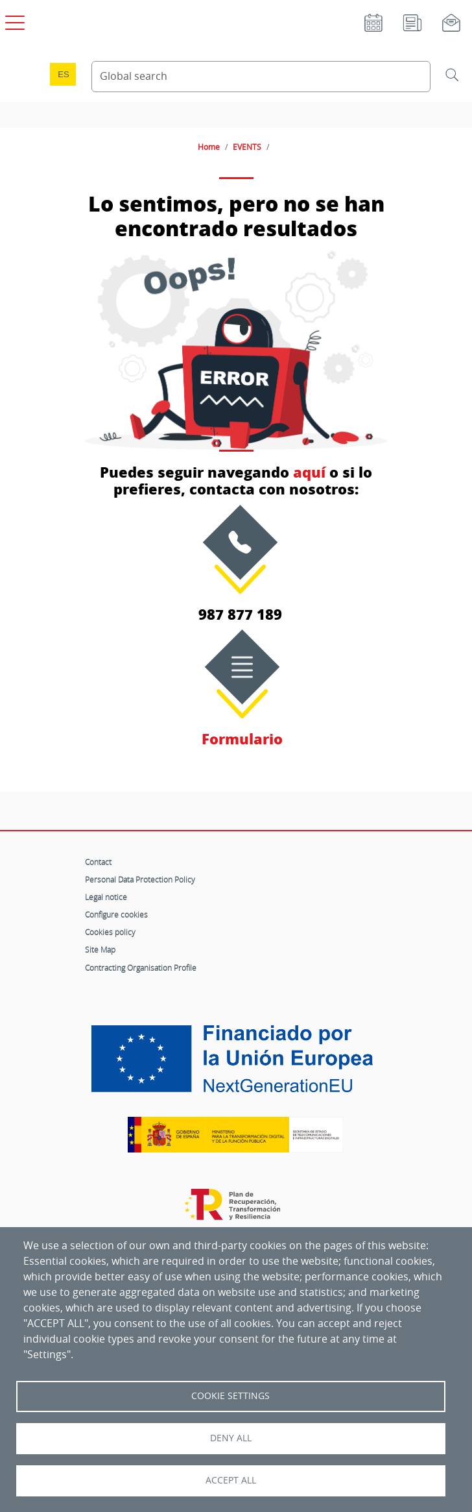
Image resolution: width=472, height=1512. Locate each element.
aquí (309, 471)
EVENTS (247, 146)
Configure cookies (116, 914)
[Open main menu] (13, 20)
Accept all (231, 1480)
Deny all (231, 1438)
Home (209, 146)
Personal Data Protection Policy (140, 879)
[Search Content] (261, 76)
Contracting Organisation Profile (140, 967)
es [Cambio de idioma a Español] (63, 74)
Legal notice (106, 897)
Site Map (100, 949)
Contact (98, 862)
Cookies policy (110, 932)
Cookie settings (230, 1396)
